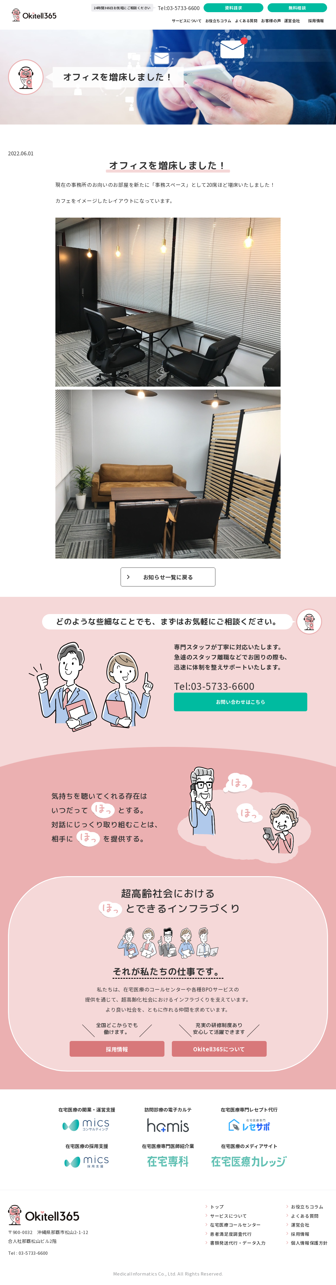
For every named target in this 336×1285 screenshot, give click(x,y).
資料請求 (226, 8)
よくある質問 (246, 21)
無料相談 (294, 8)
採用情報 (316, 21)
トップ (217, 1207)
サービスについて (184, 21)
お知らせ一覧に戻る (168, 577)
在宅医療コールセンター (235, 1225)
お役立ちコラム (217, 21)
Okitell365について (219, 1050)
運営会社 (296, 21)
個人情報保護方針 (309, 1244)
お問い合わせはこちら (241, 702)
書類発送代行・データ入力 (237, 1244)
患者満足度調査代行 (231, 1235)
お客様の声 (271, 21)
